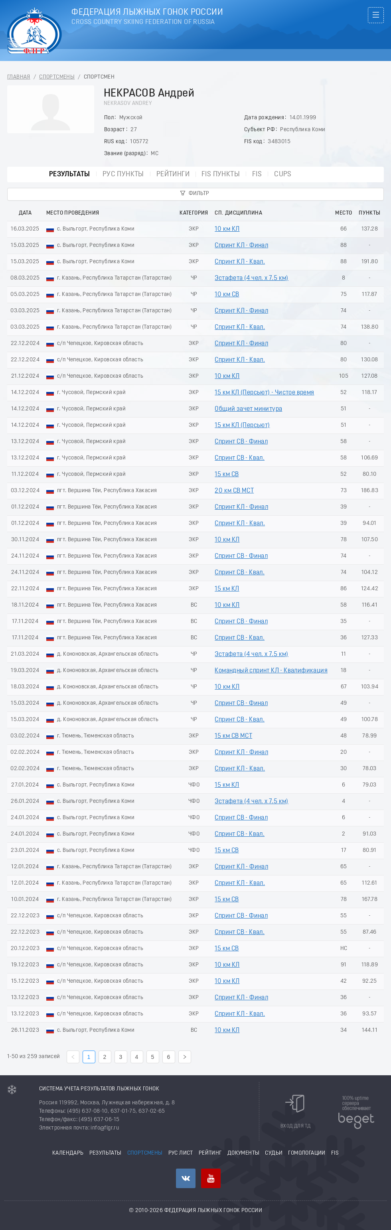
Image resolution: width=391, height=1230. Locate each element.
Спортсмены (57, 77)
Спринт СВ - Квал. (240, 458)
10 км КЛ (227, 229)
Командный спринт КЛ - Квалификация (271, 671)
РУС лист (180, 1153)
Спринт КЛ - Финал (241, 245)
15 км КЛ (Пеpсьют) (242, 425)
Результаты (69, 174)
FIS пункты (220, 174)
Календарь (68, 1153)
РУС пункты (123, 174)
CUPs (283, 174)
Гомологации (306, 1153)
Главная (18, 77)
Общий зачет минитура (248, 409)
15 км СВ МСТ (233, 736)
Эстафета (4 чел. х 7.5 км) (251, 278)
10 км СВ (227, 295)
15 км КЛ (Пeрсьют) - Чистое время (264, 393)
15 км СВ (227, 474)
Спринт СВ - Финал (241, 442)
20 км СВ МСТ (234, 491)
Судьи (273, 1153)
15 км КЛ (227, 589)
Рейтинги (173, 174)
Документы (243, 1153)
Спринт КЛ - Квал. (240, 262)
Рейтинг (210, 1153)
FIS (257, 174)
